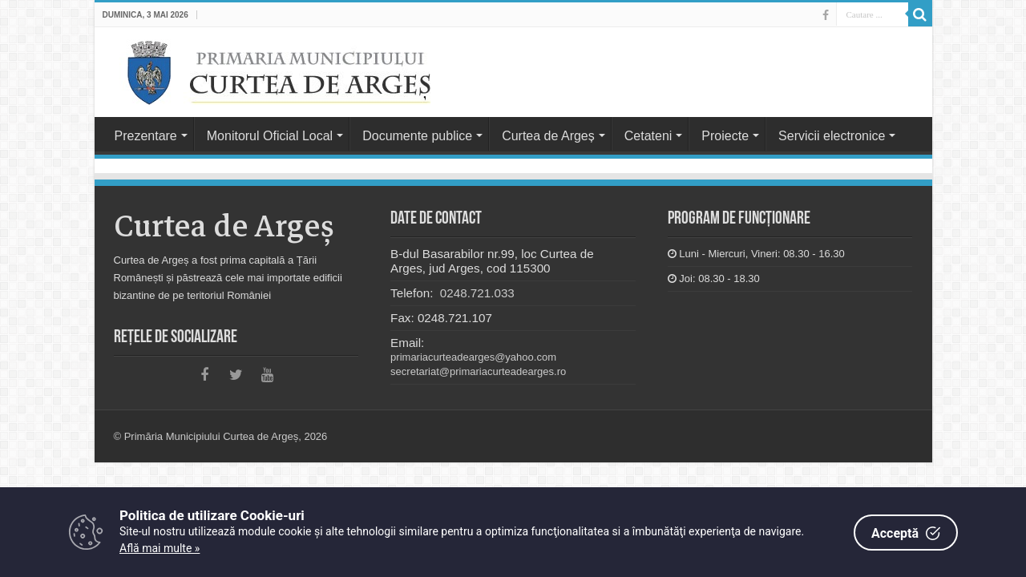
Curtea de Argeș (548, 136)
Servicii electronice (831, 136)
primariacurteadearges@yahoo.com (473, 357)
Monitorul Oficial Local (270, 136)
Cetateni (648, 136)
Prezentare (146, 136)
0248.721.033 (476, 293)
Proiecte (725, 136)
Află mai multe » (159, 548)
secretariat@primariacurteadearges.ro (478, 371)
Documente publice (417, 136)
